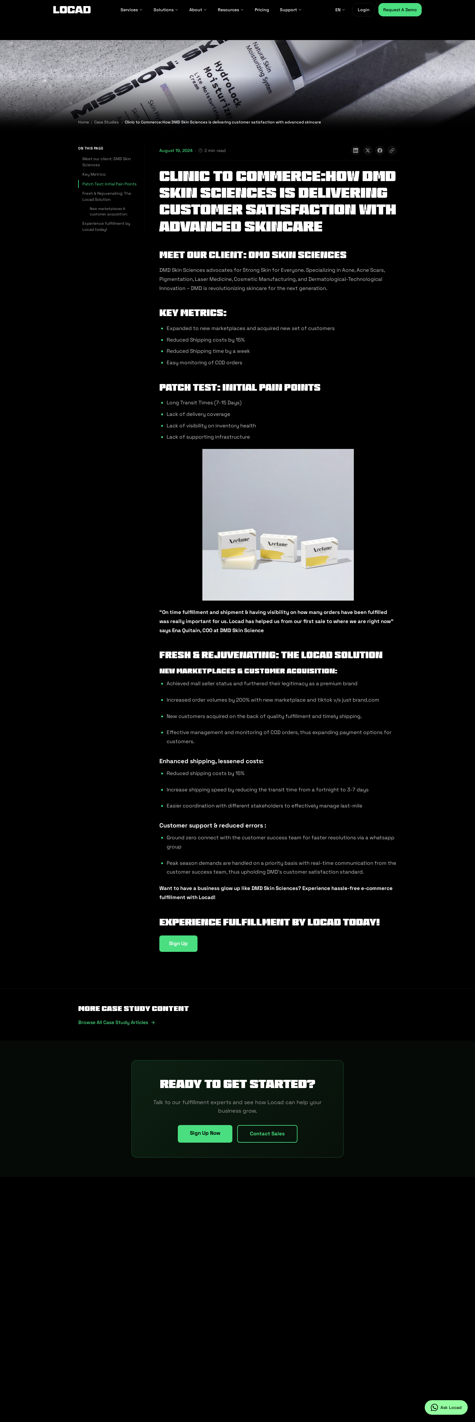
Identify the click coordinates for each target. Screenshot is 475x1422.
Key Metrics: (94, 174)
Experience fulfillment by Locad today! (106, 226)
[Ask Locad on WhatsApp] (446, 1407)
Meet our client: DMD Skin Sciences (106, 161)
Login (364, 9)
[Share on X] (368, 150)
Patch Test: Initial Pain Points (109, 184)
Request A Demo (400, 9)
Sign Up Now (205, 1133)
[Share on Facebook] (380, 150)
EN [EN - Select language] (340, 9)
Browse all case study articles (116, 1022)
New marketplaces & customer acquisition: (109, 211)
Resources (231, 9)
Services (132, 9)
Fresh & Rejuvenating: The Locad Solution (106, 196)
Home (83, 122)
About (198, 9)
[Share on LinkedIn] (355, 150)
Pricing (262, 9)
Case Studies (106, 122)
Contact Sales (267, 1133)
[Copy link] (392, 150)
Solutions (166, 9)
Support (291, 9)
